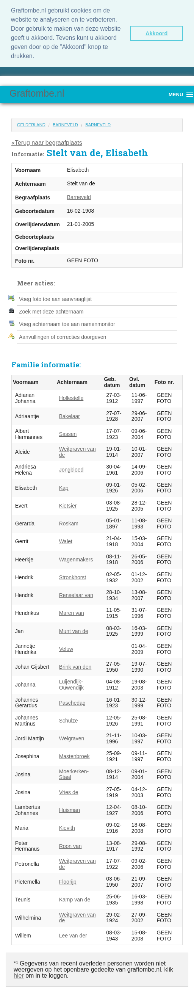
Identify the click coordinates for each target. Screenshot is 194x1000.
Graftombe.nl (36, 91)
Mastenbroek (74, 755)
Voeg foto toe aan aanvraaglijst (55, 298)
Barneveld (65, 123)
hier (19, 974)
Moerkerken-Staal (74, 773)
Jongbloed (71, 469)
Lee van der (73, 934)
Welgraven (71, 737)
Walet (65, 540)
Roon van (70, 845)
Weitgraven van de (77, 451)
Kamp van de (75, 898)
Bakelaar (69, 415)
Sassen (68, 432)
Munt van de (73, 630)
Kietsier (68, 504)
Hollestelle (71, 397)
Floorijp (68, 880)
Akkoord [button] (156, 33)
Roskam (68, 522)
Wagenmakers (76, 558)
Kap (64, 486)
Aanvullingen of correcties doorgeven (62, 335)
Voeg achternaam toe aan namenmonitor (67, 323)
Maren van (71, 612)
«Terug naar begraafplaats (46, 141)
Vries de (68, 791)
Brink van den (75, 665)
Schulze (68, 719)
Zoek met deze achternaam (51, 310)
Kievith (67, 827)
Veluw (66, 647)
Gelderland (31, 123)
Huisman (69, 809)
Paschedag (72, 701)
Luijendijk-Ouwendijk (71, 683)
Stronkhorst (72, 576)
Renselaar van (76, 594)
